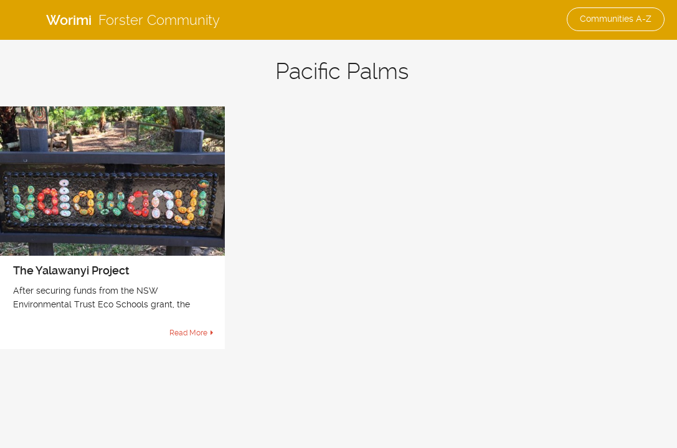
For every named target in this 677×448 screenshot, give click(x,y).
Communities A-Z (615, 19)
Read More (188, 333)
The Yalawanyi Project (71, 270)
